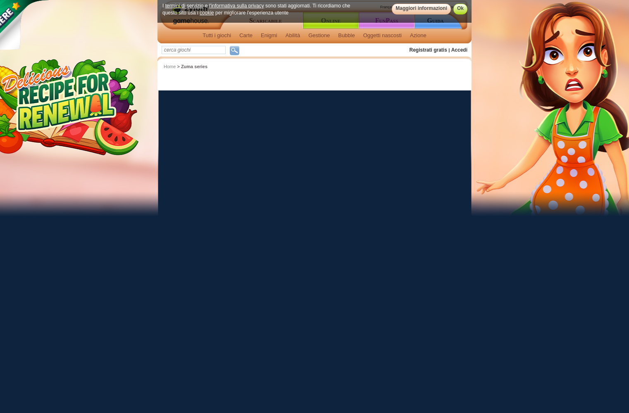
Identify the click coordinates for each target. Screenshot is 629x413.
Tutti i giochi (217, 35)
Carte (246, 35)
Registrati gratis (428, 50)
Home (170, 66)
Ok (460, 8)
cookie (207, 13)
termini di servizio (184, 6)
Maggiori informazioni (421, 8)
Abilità (293, 35)
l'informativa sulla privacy (236, 6)
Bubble (346, 35)
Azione (418, 35)
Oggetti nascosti (382, 35)
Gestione (319, 35)
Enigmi (269, 35)
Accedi (459, 50)
